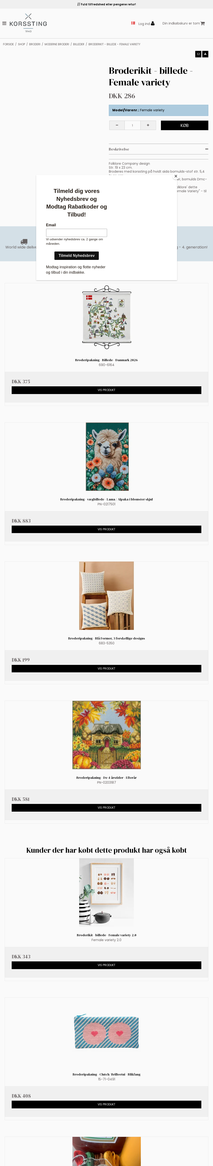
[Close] (175, 176)
